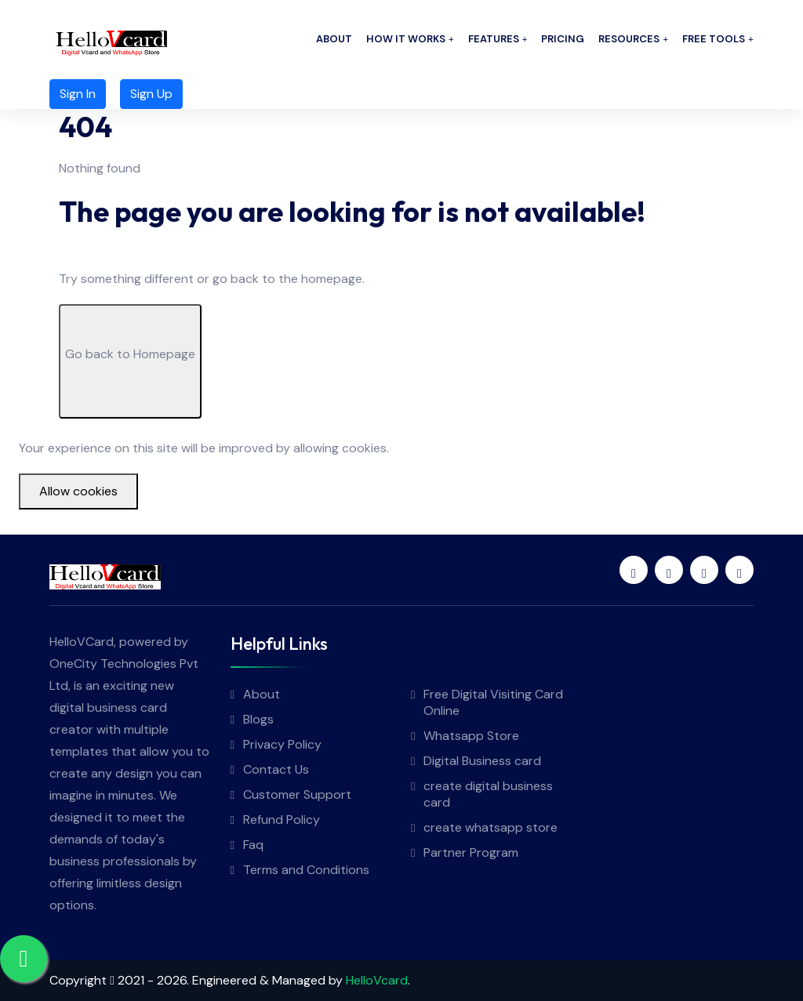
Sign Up (151, 93)
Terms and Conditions (306, 869)
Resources (628, 38)
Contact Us (276, 769)
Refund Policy (281, 819)
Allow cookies (78, 491)
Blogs (258, 719)
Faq (253, 844)
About (334, 38)
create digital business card (488, 794)
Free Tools (713, 38)
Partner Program (470, 852)
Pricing (562, 38)
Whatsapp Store (471, 735)
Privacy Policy (282, 744)
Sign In (78, 93)
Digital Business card (482, 761)
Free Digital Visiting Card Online (493, 702)
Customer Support (297, 794)
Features (493, 38)
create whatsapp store (490, 827)
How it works (405, 38)
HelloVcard (377, 980)
